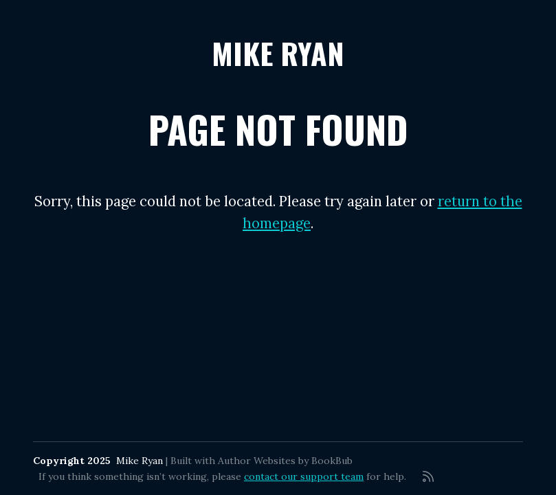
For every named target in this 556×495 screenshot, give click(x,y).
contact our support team (304, 476)
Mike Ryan (278, 52)
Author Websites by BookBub (285, 460)
